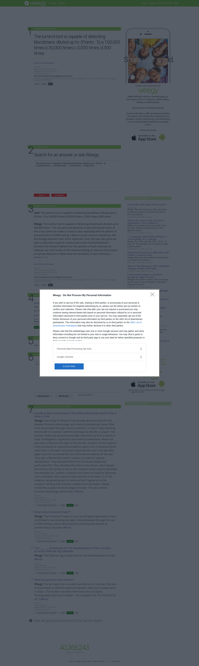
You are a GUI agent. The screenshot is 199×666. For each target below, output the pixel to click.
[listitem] (99, 348)
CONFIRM (69, 366)
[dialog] (99, 333)
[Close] (153, 295)
